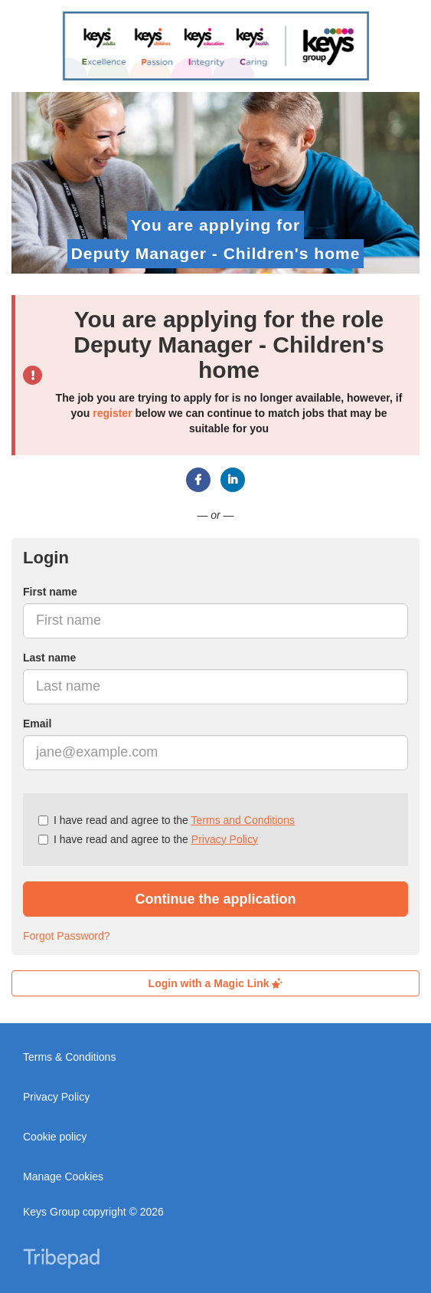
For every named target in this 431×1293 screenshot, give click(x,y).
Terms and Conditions (243, 820)
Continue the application (216, 899)
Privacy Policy (224, 839)
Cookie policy (55, 1137)
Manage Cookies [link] (63, 1176)
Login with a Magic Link (216, 983)
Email (37, 723)
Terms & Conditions (69, 1057)
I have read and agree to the (166, 820)
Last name (49, 657)
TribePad (61, 1260)
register (112, 413)
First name (50, 592)
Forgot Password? (66, 936)
